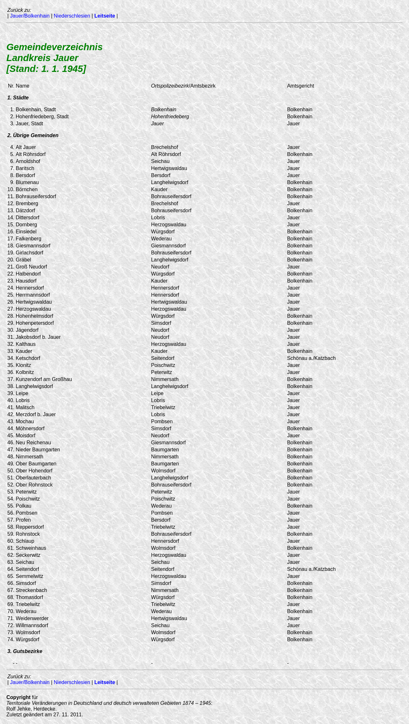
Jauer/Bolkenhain (30, 16)
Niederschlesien (72, 16)
